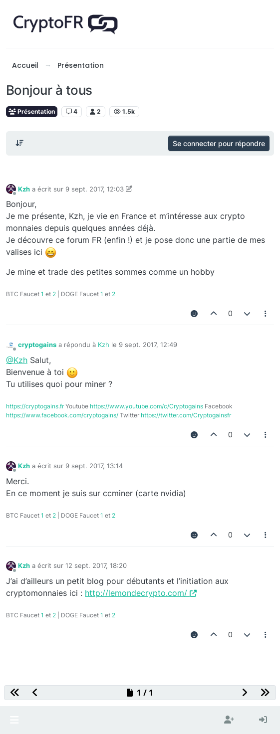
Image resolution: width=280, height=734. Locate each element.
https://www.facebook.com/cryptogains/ (62, 415)
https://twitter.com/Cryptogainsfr (186, 415)
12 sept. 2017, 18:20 (96, 565)
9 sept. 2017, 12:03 (94, 189)
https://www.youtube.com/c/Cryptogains (146, 406)
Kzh (24, 189)
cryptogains (37, 345)
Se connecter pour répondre (219, 143)
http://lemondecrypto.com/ (141, 593)
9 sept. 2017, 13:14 (94, 466)
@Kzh (16, 360)
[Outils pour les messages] (266, 314)
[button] (14, 720)
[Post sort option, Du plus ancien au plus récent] (19, 143)
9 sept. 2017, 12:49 (148, 345)
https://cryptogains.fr (35, 406)
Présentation (31, 111)
